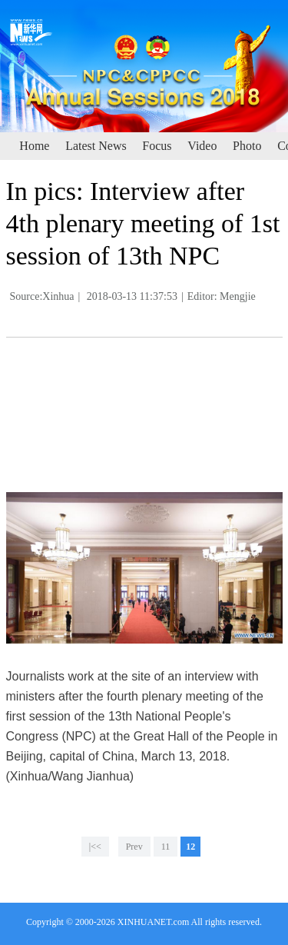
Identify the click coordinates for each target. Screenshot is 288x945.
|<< (95, 846)
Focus (156, 145)
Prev (134, 846)
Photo (247, 145)
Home (34, 145)
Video (202, 145)
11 (165, 846)
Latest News (96, 145)
